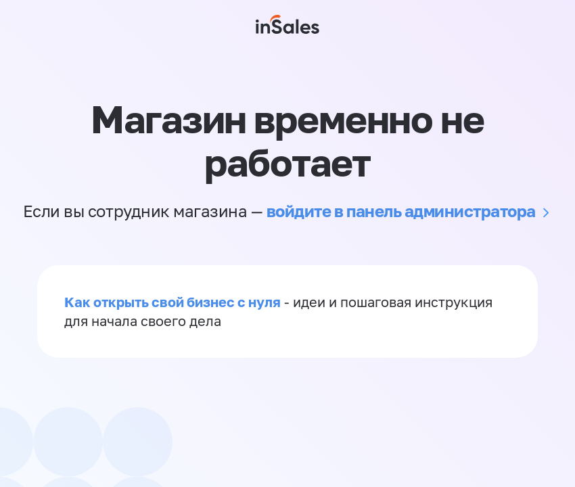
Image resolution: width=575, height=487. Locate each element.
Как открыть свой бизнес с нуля (172, 302)
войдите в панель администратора (401, 211)
